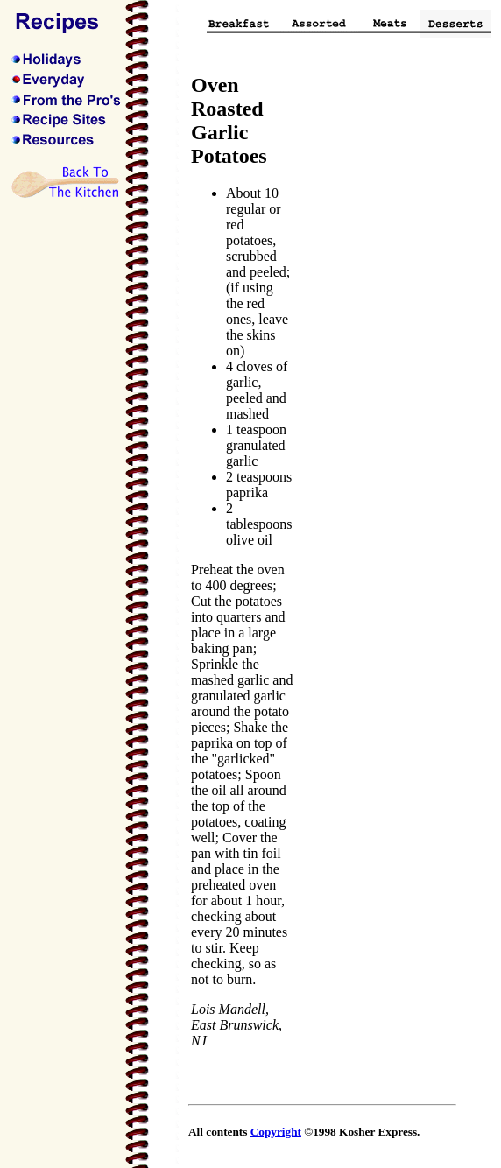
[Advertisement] (384, 336)
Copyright (275, 1131)
